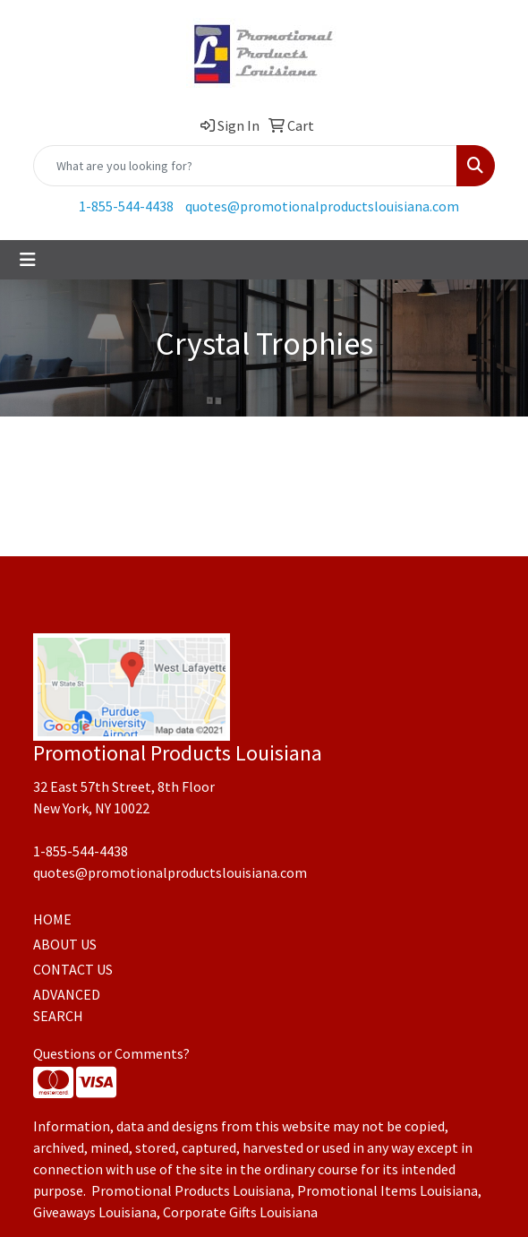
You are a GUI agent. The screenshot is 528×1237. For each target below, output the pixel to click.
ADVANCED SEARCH (66, 1005)
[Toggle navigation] (28, 259)
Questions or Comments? (111, 1053)
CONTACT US (73, 969)
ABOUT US (65, 944)
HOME (52, 919)
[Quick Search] (245, 165)
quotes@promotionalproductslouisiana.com (322, 206)
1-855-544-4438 (126, 206)
